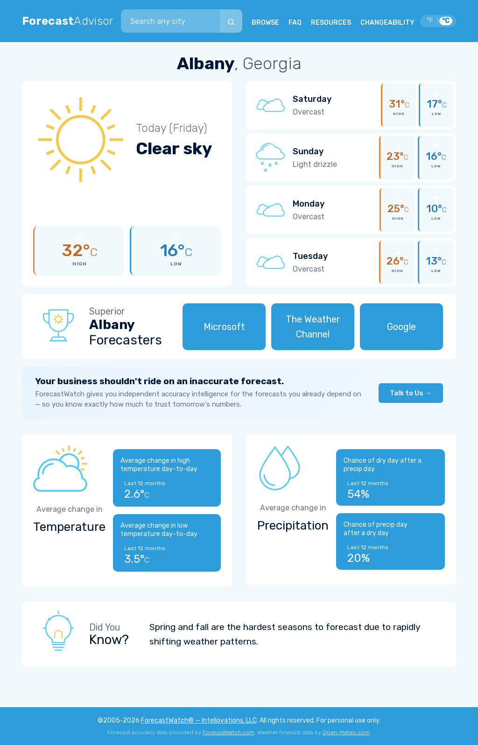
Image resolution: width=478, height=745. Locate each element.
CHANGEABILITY (387, 23)
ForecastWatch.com (228, 732)
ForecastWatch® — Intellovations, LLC (199, 720)
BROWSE (265, 23)
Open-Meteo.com (346, 732)
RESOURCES (331, 23)
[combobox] (170, 21)
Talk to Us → (411, 393)
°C (446, 21)
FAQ (295, 23)
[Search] (231, 21)
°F (430, 21)
